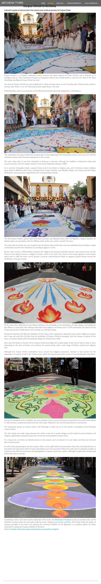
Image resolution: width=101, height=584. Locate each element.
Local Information (91, 3)
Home (43, 3)
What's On (59, 3)
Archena (51, 3)
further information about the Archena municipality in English (34, 529)
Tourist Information (74, 3)
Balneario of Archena (63, 520)
